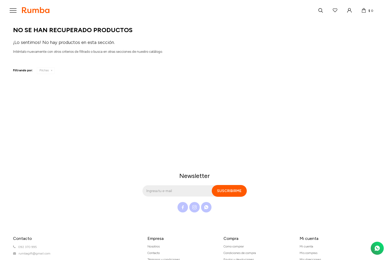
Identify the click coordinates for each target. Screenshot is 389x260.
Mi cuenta (306, 246)
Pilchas (44, 70)
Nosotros (153, 246)
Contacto (153, 253)
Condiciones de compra (240, 253)
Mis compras (308, 253)
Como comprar (234, 246)
